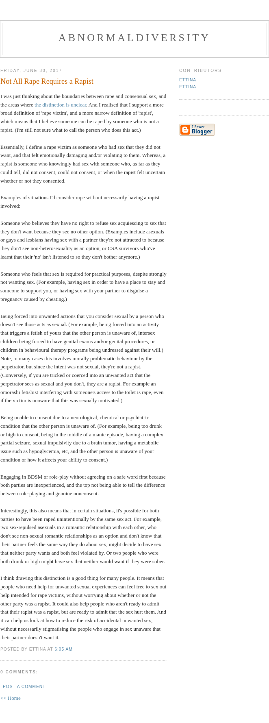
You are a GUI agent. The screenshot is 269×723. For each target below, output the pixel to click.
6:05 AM (63, 649)
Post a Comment (24, 686)
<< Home (10, 698)
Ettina (187, 80)
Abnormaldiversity (134, 38)
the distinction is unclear (60, 105)
